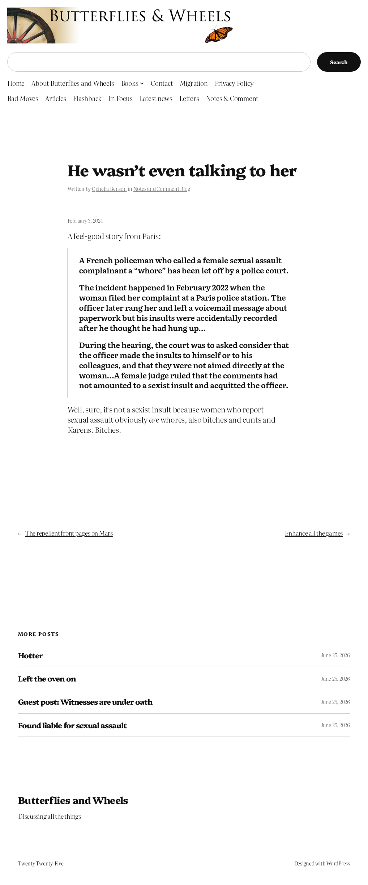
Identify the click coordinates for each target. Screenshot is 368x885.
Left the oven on (47, 678)
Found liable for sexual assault (72, 725)
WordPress (338, 863)
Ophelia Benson (109, 188)
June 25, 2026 (335, 655)
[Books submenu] (142, 83)
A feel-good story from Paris (113, 236)
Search (339, 62)
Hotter (30, 655)
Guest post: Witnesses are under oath (85, 701)
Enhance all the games (314, 532)
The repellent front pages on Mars (69, 532)
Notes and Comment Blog (161, 188)
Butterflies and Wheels (73, 799)
